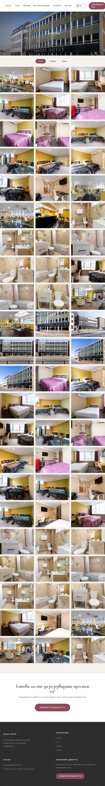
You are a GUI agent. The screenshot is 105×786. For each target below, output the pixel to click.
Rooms (64, 61)
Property (53, 61)
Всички (40, 61)
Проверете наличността (52, 707)
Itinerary (57, 6)
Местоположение (41, 6)
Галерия (26, 6)
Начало (8, 6)
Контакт (68, 6)
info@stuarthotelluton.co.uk (12, 765)
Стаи (17, 6)
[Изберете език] (80, 6)
